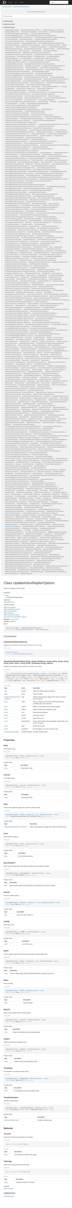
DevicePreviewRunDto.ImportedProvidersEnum (33, 215)
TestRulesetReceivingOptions (30, 513)
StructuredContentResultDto (27, 500)
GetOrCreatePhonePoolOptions (14, 337)
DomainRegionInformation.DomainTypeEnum (18, 247)
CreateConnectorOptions (38, 113)
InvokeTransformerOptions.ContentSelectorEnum (52, 368)
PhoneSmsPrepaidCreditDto (40, 454)
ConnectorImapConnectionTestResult (35, 96)
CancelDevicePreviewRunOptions (49, 67)
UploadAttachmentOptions (47, 528)
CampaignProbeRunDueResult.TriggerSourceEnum (40, 64)
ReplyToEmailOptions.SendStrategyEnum (17, 468)
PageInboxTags (25, 409)
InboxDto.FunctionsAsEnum (13, 354)
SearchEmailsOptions (46, 479)
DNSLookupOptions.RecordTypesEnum (56, 160)
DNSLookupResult (10, 162)
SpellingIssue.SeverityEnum (60, 498)
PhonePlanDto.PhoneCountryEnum (50, 443)
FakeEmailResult (32, 305)
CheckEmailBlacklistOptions (13, 81)
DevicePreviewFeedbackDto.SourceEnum (17, 209)
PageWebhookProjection (33, 422)
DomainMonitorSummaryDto (13, 239)
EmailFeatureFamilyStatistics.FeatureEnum (43, 258)
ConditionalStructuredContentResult (15, 90)
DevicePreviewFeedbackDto (50, 205)
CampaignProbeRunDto (52, 60)
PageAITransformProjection (13, 396)
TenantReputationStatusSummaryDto (49, 509)
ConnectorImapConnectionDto (13, 96)
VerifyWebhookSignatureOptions (31, 536)
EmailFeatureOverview (25, 260)
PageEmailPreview (10, 402)
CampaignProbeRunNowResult (14, 66)
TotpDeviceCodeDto (59, 515)
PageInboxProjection (45, 407)
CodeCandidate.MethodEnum (50, 86)
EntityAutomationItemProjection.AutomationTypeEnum (20, 286)
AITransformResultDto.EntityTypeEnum (45, 39)
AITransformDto (43, 32)
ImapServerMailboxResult (41, 347)
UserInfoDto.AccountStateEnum (42, 530)
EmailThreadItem (21, 279)
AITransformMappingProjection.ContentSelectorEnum (40, 35)
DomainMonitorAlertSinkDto (49, 226)
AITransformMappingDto (56, 32)
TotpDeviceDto (9, 517)
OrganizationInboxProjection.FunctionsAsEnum (49, 392)
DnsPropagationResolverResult (14, 222)
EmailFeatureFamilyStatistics (53, 256)
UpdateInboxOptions (58, 524)
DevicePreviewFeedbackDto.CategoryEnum (17, 207)
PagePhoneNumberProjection (13, 415)
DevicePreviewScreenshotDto (32, 218)
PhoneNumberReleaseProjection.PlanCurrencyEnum (53, 436)
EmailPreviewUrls (20, 275)
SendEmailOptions (50, 485)
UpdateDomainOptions (11, 524)
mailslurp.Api (8, 21)
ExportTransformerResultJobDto (59, 296)
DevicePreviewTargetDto (50, 218)
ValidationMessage (59, 534)
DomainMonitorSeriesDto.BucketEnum (32, 237)
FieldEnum (8, 699)
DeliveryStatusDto (54, 203)
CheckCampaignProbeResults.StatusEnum (17, 71)
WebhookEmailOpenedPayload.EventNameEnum (19, 551)
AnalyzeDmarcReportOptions (38, 47)
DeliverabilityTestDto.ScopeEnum (14, 201)
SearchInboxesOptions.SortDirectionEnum (17, 485)
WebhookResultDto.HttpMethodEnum (29, 570)
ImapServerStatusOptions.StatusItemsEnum (51, 349)
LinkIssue (47, 369)
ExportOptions (48, 292)
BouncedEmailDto (39, 56)
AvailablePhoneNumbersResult (43, 54)
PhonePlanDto (34, 443)
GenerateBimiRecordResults (60, 309)
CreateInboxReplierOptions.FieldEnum (16, 141)
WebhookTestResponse (12, 573)
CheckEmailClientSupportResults (14, 84)
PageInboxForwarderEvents (29, 407)
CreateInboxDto (58, 135)
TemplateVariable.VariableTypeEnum (52, 503)
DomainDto (28, 222)
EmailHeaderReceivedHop (32, 273)
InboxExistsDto (44, 354)
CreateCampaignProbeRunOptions (35, 111)
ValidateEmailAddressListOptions (57, 532)
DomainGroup (57, 222)
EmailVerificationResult (44, 281)
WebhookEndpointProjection (42, 553)
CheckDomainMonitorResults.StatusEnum (36, 77)
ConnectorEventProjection (56, 92)
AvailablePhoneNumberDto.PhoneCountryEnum (36, 52)
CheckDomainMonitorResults (13, 77)
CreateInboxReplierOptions (39, 139)
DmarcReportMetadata (35, 220)
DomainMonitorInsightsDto (48, 230)
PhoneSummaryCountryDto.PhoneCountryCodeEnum (38, 458)
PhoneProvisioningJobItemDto (38, 453)
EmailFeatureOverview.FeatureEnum (15, 262)
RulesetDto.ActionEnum (12, 471)
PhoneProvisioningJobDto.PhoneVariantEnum (47, 451)
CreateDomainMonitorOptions (44, 132)
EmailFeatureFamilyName (12, 256)
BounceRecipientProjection (25, 56)
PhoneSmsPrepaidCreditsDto (43, 456)
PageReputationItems (11, 417)
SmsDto (7, 494)
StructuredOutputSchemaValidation (38, 502)
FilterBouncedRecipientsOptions (48, 305)
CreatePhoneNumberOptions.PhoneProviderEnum (54, 145)
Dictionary (7, 732)
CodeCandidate (35, 86)
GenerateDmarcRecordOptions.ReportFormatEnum (20, 317)
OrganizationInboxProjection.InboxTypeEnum (18, 394)
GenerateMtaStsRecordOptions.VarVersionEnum (46, 322)
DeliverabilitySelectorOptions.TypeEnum (16, 190)
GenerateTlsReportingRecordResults (49, 334)
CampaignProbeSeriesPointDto (14, 67)
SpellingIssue (47, 498)
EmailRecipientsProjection (56, 275)
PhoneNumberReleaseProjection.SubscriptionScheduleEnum (22, 437)
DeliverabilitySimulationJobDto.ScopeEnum (17, 194)
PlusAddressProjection (22, 462)
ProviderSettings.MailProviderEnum (52, 462)
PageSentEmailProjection (51, 417)
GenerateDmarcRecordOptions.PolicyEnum (42, 315)
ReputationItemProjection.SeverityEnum (46, 469)
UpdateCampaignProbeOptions (14, 520)
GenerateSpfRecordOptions (59, 324)
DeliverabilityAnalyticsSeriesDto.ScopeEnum (46, 169)
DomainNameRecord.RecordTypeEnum (16, 241)
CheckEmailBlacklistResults (31, 81)
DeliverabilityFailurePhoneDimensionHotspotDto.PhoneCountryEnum (25, 184)
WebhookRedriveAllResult (36, 568)
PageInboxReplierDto (59, 407)
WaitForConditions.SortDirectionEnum (51, 537)
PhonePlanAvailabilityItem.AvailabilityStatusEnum (19, 441)
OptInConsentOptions (43, 385)
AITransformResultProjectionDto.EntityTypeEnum (39, 41)
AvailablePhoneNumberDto (13, 52)
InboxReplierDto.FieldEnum (24, 364)
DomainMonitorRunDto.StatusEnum (52, 232)
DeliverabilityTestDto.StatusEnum (35, 201)
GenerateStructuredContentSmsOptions (16, 332)
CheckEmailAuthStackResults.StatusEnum (55, 79)
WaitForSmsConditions (57, 539)
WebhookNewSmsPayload (41, 564)
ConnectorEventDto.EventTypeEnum (15, 92)
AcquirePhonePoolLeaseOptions (30, 45)
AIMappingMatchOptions (12, 32)
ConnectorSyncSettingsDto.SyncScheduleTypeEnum (20, 101)
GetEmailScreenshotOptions (43, 335)
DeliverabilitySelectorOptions (13, 188)
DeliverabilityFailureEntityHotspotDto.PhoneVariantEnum (21, 179)
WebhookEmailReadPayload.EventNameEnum (18, 553)
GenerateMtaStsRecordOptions (40, 320)
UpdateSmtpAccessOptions (30, 528)
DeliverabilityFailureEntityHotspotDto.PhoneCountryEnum (44, 177)
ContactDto (53, 101)
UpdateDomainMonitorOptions (46, 522)
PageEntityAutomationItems (13, 403)
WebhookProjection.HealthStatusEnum (16, 568)
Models (22, 2)
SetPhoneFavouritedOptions (42, 492)
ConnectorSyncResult (30, 100)
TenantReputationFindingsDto (13, 507)
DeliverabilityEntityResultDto (58, 171)
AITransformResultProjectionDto (14, 41)
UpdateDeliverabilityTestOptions (34, 520)
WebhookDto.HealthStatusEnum (14, 549)
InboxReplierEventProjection (42, 364)
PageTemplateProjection (12, 420)
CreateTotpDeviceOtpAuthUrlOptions (15, 158)
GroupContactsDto (39, 337)
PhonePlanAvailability (11, 439)
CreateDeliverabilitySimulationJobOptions (32, 118)
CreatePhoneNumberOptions (13, 143)
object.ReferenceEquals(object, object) (15, 617)
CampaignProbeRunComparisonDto (33, 60)
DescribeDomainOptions (12, 205)
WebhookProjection (38, 566)
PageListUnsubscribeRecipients (41, 409)
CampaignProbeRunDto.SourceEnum (16, 62)
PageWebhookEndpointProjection (14, 422)
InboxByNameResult (29, 352)
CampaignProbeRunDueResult (14, 64)
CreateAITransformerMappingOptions (37, 103)
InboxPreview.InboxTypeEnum (56, 362)
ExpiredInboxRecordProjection (25, 292)
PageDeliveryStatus (40, 400)
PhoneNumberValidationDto (50, 437)
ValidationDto (48, 534)
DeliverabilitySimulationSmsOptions (39, 200)
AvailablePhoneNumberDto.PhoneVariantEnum (18, 54)
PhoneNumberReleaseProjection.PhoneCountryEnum (20, 436)
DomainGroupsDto (27, 224)
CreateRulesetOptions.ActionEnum (30, 154)
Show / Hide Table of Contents (36, 11)
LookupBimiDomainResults (53, 371)
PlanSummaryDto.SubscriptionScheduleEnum (54, 460)
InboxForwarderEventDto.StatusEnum (52, 356)
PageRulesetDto (24, 417)
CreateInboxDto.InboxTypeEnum (14, 137)
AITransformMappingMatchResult (40, 33)
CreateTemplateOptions (12, 156)
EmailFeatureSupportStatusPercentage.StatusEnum (20, 271)
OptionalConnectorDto (43, 386)
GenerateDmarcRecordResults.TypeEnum (17, 320)
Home (10, 2)
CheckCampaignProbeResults (54, 69)
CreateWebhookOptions (53, 158)
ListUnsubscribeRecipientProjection (15, 371)
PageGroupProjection (33, 405)
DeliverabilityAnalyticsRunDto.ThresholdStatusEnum (20, 167)
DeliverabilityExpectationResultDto (52, 175)
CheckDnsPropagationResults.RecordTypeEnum (19, 75)
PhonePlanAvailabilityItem (59, 439)
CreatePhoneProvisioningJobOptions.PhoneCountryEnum (22, 150)
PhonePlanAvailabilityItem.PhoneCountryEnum (49, 441)
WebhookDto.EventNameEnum (54, 547)
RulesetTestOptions (58, 471)
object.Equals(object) (10, 607)
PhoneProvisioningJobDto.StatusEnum (16, 453)
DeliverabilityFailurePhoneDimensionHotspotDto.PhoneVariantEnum (25, 186)
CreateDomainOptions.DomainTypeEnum (17, 133)
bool (5, 718)
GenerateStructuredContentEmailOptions (17, 330)
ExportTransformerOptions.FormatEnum (55, 294)
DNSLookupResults (46, 162)
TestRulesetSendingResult (12, 515)
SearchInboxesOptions (37, 481)
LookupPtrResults (56, 377)
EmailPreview (9, 275)
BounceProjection (10, 56)
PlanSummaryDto (10, 460)
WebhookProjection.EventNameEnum (57, 566)
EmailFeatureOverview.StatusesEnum (39, 262)
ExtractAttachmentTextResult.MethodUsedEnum (19, 301)
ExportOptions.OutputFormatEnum (15, 294)
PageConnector (64, 398)
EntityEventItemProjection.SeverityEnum (43, 288)
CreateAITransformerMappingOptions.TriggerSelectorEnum (22, 109)
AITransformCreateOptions (29, 32)
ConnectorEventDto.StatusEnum (37, 92)
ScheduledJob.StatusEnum (23, 473)
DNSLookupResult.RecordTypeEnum (28, 162)
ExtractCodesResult (33, 303)
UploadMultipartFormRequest (13, 530)
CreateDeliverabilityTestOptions (54, 118)
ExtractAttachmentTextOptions (13, 300)
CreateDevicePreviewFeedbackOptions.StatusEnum (20, 126)
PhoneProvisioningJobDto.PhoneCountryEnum (18, 451)
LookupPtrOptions (44, 377)
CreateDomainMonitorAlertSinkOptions (16, 130)
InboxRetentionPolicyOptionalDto (56, 366)
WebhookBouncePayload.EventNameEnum (34, 543)
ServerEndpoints (10, 492)
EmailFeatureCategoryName (29, 254)
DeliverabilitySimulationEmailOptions (40, 190)
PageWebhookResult (48, 422)
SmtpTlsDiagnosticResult (26, 498)
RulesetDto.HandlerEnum (28, 471)
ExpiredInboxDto (10, 292)
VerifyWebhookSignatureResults (52, 536)
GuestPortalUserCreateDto (23, 339)
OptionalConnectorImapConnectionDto (16, 388)
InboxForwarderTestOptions (61, 358)
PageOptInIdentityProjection (30, 411)
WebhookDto (40, 547)
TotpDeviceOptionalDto (22, 517)
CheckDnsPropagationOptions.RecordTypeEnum (19, 73)
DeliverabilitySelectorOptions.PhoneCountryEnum (37, 188)
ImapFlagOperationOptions (26, 343)
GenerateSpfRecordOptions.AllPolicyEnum (17, 326)
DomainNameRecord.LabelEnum (46, 239)
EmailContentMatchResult (58, 252)
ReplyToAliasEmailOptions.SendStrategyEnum (18, 466)
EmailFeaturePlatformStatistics (38, 264)
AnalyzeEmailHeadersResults (32, 49)
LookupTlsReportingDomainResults (15, 381)
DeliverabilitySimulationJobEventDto (43, 196)
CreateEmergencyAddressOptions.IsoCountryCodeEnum (21, 135)
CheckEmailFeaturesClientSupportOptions (38, 84)
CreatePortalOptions (46, 152)
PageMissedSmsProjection (13, 411)
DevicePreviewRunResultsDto (13, 218)
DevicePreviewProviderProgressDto (35, 211)
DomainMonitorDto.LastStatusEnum (28, 230)
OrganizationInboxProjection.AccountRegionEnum (19, 392)
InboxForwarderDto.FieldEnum (14, 356)
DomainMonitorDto (10, 230)
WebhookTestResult (26, 573)
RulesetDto (62, 469)
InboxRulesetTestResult (12, 368)
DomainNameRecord (29, 239)
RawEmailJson (9, 464)
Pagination (8, 424)
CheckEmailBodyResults (37, 83)
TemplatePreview (10, 503)
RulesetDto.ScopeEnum (44, 471)
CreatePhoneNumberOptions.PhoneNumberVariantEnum (21, 145)
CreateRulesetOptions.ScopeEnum (52, 154)
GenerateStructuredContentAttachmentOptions (43, 328)
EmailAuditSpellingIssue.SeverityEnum (42, 251)
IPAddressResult (24, 341)
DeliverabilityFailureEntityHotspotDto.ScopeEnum (54, 179)
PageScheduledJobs (37, 417)
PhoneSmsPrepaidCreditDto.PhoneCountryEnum (19, 456)
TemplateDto (54, 502)
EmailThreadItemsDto (55, 279)
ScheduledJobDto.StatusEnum (54, 473)
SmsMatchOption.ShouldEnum (50, 494)
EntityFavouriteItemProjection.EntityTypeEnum (37, 290)
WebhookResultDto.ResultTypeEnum (52, 570)
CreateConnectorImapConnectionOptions (17, 113)
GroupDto (49, 337)
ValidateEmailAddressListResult (14, 534)
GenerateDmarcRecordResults (44, 318)
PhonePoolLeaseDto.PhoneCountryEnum (54, 445)
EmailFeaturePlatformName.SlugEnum (16, 264)
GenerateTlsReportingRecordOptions (41, 332)
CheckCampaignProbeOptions (34, 69)
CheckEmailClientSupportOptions (56, 83)
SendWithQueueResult (50, 488)
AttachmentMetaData (63, 49)
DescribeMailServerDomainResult (30, 205)
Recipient (18, 464)
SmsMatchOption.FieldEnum (31, 494)
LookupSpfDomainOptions (12, 379)
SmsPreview (65, 494)
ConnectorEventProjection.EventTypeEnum (17, 94)
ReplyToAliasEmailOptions (53, 464)
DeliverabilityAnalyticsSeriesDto (46, 167)
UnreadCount (29, 519)
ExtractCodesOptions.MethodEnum (15, 303)
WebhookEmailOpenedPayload (52, 549)
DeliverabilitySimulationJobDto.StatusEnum (44, 194)
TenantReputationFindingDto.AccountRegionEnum (38, 505)
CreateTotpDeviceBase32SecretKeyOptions (33, 156)
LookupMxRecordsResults (29, 377)
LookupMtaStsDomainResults (51, 375)
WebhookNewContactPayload (45, 560)
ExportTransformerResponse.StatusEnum (35, 296)
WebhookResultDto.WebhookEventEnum (17, 571)
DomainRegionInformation (12, 245)
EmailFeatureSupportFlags (41, 266)
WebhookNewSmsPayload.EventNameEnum (18, 566)
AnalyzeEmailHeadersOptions (13, 49)
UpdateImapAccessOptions (43, 524)
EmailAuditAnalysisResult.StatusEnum (32, 249)
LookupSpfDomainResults (29, 379)
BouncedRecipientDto (53, 56)
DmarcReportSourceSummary (52, 220)
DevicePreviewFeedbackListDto (14, 211)
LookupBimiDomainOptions (35, 371)
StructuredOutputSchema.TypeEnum (15, 502)
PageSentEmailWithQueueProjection (15, 419)
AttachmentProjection (11, 50)
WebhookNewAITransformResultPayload (17, 556)
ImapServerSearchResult (12, 349)
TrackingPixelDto (35, 517)
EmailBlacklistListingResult (41, 252)
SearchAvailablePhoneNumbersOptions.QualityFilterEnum (22, 479)
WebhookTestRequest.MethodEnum (55, 571)
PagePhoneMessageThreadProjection (42, 413)
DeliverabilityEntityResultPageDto (14, 175)
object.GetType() (8, 613)
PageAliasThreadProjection (60, 396)
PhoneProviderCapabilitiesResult (56, 447)
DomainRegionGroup (11, 243)
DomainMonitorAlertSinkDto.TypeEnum (48, 228)
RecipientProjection (28, 464)
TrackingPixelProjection (49, 517)
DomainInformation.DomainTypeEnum (16, 226)
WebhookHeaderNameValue (39, 554)
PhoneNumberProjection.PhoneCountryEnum (18, 434)
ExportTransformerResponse (13, 296)
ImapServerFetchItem (24, 345)
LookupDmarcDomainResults (13, 375)
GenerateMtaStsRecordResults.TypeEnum (37, 324)
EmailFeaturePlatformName (60, 262)
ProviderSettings (36, 462)
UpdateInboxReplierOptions (21, 6)
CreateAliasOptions (46, 109)
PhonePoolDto (22, 445)
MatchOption (31, 381)
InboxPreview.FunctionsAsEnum (36, 362)
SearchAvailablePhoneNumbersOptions (16, 475)
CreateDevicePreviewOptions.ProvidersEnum (18, 128)
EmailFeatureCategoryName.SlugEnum (50, 254)
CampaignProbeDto (26, 58)
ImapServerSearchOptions (59, 347)
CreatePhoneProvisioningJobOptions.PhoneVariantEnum (21, 152)
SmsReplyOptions (20, 496)
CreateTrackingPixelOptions (36, 158)
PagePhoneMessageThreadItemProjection (17, 413)
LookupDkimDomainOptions (13, 373)
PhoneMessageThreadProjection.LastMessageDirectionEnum (23, 428)
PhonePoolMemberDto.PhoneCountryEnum (32, 447)
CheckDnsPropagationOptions (40, 71)
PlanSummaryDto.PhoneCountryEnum (28, 460)
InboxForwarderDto (56, 354)
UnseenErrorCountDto (41, 519)
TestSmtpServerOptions (29, 515)
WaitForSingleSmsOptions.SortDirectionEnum (35, 539)
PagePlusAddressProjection (56, 415)
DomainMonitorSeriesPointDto (54, 237)
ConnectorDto (32, 90)
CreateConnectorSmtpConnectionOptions (17, 115)
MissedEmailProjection (32, 383)
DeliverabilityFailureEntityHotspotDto (15, 177)
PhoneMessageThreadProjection (52, 426)
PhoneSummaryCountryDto (13, 458)
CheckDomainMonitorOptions (43, 75)
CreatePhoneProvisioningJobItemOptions (17, 149)
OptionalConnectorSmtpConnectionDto (40, 388)
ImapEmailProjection (11, 343)
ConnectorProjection (54, 96)
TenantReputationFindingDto (13, 505)
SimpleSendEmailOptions (59, 492)
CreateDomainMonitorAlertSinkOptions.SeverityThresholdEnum (47, 130)
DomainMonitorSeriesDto (12, 237)
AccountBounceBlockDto (12, 45)
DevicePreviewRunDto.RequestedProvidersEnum (19, 217)
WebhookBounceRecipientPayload (58, 543)
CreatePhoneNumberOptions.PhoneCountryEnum (38, 143)
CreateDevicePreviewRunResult (42, 128)
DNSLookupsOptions (60, 162)
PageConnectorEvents (11, 400)
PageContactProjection (26, 400)
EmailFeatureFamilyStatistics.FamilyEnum (17, 258)
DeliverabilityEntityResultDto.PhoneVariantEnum (49, 173)
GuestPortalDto (9, 339)
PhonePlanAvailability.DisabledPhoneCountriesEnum (34, 439)
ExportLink (39, 292)
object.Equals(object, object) (12, 609)
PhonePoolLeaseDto (35, 445)
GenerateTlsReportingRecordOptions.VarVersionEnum (21, 334)
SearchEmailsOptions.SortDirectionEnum (17, 481)
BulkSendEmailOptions (11, 58)
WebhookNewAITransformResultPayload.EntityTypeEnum (47, 556)
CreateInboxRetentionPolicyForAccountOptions (43, 141)
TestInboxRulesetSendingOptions (14, 511)
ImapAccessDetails (62, 341)
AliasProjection (9, 47)
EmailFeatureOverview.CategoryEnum (45, 260)
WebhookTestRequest (37, 571)
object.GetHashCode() (10, 611)
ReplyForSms (40, 464)
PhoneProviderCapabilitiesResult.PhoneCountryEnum (20, 449)
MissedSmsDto (45, 383)
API (16, 2)
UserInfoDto (27, 530)
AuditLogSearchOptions (50, 50)
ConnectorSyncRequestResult (13, 100)
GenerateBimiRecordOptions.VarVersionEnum (36, 309)
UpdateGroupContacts (26, 524)
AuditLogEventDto (24, 50)
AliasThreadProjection (21, 47)
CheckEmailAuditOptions (57, 77)
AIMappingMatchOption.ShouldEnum (53, 30)
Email (51, 247)
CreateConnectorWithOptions (52, 117)
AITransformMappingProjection (14, 35)
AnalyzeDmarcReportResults (57, 47)
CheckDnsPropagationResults (44, 73)
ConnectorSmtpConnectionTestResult (55, 98)
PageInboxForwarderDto (12, 407)
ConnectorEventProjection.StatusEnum (43, 94)
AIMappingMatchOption (12, 30)
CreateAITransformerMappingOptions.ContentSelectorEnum (22, 105)
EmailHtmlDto (46, 273)
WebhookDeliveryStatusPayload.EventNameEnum (19, 547)
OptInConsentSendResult (59, 385)
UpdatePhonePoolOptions (12, 528)
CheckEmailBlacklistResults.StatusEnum (53, 81)
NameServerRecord (10, 385)
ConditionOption (9, 88)
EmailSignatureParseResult (39, 277)
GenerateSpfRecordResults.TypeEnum (16, 328)
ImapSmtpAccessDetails (28, 351)
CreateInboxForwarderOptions (34, 137)
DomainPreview (34, 241)
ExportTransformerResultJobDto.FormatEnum (18, 298)
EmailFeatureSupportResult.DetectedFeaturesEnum (20, 269)
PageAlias (47, 396)
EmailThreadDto (9, 279)
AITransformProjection (11, 39)
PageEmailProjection (24, 402)
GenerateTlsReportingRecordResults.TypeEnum (19, 335)
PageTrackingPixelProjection (29, 420)
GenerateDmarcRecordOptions (39, 311)
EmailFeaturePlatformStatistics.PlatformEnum (18, 266)
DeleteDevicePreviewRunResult (14, 164)
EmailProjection (31, 275)
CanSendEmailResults (31, 67)
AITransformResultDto (26, 39)
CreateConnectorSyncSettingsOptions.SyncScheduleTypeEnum (23, 117)
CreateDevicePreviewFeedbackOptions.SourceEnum (53, 124)
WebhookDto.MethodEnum (33, 549)
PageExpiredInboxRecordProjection (15, 405)
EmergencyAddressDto (37, 283)
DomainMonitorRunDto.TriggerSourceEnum (17, 234)
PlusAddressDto (9, 462)
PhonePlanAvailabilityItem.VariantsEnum (16, 443)
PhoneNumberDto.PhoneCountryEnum (16, 430)
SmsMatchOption (16, 494)
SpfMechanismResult (11, 500)
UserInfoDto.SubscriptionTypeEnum (35, 532)
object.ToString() (8, 1188)
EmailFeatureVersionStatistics (45, 271)
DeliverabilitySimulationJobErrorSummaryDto (18, 196)
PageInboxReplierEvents (12, 409)
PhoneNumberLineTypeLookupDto (39, 432)
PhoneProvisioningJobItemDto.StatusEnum (17, 454)
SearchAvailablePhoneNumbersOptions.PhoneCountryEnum (47, 475)
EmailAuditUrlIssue (60, 251)
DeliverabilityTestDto (58, 200)
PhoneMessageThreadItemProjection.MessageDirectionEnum (23, 426)
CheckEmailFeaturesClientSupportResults (17, 86)
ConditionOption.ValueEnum (45, 88)
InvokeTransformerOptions (28, 368)
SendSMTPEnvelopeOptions (34, 488)
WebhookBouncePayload (12, 543)
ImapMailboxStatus (10, 345)
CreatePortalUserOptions (60, 152)
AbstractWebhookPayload (29, 43)
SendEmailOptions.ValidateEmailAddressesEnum (43, 486)
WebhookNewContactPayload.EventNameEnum (19, 562)
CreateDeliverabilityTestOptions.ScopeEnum (18, 120)
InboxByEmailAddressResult (13, 352)
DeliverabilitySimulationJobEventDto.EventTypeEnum (20, 198)
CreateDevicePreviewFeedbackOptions (43, 120)
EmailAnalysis (58, 247)
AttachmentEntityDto (49, 49)
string (5, 694)
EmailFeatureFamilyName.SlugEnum (32, 256)
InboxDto (39, 352)
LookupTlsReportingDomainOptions (49, 379)
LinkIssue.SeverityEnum (58, 369)
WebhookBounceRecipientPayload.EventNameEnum (20, 545)
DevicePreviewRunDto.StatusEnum (45, 217)
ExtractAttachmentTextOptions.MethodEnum (37, 300)
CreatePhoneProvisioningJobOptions (41, 149)
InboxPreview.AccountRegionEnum (15, 362)
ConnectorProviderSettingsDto (14, 98)
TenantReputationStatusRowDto (33, 507)
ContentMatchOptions (11, 103)
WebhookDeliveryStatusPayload (47, 545)
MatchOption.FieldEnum (43, 381)
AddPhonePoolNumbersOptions (51, 45)
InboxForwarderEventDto (31, 356)
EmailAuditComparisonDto (53, 249)
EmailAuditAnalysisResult (12, 249)
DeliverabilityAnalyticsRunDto (59, 164)
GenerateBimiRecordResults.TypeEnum (16, 311)
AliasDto (64, 45)
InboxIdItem (25, 360)
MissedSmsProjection (58, 383)
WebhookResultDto (10, 570)
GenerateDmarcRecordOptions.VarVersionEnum (19, 318)
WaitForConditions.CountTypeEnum (27, 537)
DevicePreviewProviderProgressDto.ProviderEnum (19, 213)
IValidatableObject (9, 602)
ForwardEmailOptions (48, 307)
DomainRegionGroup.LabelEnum (28, 243)
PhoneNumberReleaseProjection (42, 434)
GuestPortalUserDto (39, 339)
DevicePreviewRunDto (11, 215)
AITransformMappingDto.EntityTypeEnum (17, 33)
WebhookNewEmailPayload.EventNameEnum (18, 564)
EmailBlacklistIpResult (25, 252)
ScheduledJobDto (38, 473)
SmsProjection (9, 496)
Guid (5, 691)
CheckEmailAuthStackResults (32, 79)
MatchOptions (9, 383)
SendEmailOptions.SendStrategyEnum (16, 486)
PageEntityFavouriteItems (45, 403)
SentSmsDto (43, 490)
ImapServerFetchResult (39, 345)
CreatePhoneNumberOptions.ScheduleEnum (18, 147)
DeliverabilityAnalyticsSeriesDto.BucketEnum (18, 169)
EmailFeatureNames (11, 260)
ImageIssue (34, 341)
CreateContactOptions (11, 118)
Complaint (64, 86)
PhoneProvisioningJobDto (45, 449)
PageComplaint (53, 398)
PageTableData (61, 419)
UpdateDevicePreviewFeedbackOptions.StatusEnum (20, 522)
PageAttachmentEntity (11, 398)
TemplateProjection (22, 503)
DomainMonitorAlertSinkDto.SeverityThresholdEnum (20, 228)
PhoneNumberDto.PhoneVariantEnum (40, 430)
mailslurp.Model (6, 6)
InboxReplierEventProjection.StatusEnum (17, 366)
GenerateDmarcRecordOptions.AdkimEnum (17, 313)
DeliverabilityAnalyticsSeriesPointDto (15, 171)
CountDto (22, 103)
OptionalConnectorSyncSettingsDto (15, 390)
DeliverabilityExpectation (33, 175)
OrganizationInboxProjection (35, 390)
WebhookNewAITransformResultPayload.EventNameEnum (22, 558)
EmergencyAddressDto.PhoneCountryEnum (18, 285)
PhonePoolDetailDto (11, 445)
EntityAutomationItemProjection (55, 285)
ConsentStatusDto (42, 101)
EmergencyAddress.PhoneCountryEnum (16, 283)
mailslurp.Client (9, 24)
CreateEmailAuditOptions (38, 133)
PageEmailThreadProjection (40, 402)
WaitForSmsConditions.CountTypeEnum (16, 541)
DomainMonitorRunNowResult (45, 235)
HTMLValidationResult (11, 341)
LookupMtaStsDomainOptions (32, 375)
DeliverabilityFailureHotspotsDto (14, 181)
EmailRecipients (42, 275)
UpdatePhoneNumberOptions (55, 526)
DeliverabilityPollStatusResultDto (55, 186)
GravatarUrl (28, 337)
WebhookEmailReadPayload (44, 551)
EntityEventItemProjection (45, 286)
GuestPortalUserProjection (54, 339)
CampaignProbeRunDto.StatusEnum (39, 62)
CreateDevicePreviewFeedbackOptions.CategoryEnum (21, 122)
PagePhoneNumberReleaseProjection (35, 415)
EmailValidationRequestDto (28, 281)
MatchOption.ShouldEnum (60, 381)
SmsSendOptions (32, 496)
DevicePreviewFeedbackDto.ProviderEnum (44, 207)
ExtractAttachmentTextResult (60, 300)
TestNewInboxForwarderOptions (35, 511)
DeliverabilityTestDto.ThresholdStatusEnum (17, 203)
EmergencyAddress (58, 281)
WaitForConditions (10, 537)
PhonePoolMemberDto (11, 447)
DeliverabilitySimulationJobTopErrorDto (16, 200)
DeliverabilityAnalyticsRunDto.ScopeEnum (17, 166)
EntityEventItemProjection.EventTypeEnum (17, 288)
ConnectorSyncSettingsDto (46, 100)
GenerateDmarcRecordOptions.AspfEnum (44, 313)
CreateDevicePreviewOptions (45, 126)
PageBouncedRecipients (40, 398)
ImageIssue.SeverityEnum (47, 341)
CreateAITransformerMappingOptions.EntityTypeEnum (21, 107)
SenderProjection (10, 490)
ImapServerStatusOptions (28, 349)
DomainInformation (39, 224)
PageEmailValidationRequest (58, 402)
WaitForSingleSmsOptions (12, 539)
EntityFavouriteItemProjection (13, 290)
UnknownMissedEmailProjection (14, 519)
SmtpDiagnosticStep (11, 498)
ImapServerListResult (26, 347)
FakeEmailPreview (20, 305)
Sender (61, 488)
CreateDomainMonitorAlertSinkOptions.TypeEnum (19, 132)
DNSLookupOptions (37, 160)
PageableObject (61, 422)
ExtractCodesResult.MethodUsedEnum (52, 303)
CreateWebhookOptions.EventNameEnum (17, 160)
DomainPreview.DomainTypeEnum (51, 241)
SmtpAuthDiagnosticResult (60, 496)
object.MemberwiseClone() (11, 615)
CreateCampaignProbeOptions (14, 111)
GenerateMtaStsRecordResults (14, 324)
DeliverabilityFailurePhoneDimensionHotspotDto (19, 183)
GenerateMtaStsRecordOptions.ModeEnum (17, 322)
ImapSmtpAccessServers (44, 351)
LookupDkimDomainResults (31, 373)
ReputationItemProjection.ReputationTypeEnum (19, 469)
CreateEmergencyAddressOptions (57, 133)
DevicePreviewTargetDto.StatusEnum (16, 220)
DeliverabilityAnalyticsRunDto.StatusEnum (43, 166)
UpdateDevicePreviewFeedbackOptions (56, 520)
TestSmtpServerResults (44, 515)
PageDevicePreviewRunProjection (58, 400)
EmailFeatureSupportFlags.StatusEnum (16, 268)
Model (16, 619)
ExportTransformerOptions (34, 294)
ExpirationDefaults (58, 290)
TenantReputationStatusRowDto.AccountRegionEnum (20, 509)
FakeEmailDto (9, 305)
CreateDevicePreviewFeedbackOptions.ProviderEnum (20, 124)
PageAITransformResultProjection (32, 396)
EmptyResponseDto (38, 285)
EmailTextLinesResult (55, 277)
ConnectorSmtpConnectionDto (33, 98)
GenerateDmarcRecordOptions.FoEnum (16, 315)
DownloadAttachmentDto (40, 247)
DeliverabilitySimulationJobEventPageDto (50, 198)
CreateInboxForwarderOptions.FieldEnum (17, 139)
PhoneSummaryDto (61, 458)
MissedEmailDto (19, 383)
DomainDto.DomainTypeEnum (42, 222)
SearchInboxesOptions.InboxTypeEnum (43, 483)
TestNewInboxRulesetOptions (55, 511)
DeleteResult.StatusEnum (42, 164)
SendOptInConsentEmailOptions (14, 488)
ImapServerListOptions (11, 347)
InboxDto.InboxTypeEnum (30, 354)
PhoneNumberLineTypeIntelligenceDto (16, 432)
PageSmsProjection (50, 419)
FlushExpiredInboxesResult (32, 307)
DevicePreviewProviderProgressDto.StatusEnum (50, 213)
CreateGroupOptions (46, 135)
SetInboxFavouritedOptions (24, 492)
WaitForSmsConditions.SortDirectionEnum (42, 541)
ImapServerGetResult (54, 345)
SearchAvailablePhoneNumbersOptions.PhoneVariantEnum (22, 477)
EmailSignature (24, 277)
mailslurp (12, 619)
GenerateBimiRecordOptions (13, 309)
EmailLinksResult (57, 273)
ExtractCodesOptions (41, 301)
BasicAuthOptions (59, 54)
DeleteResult (29, 164)
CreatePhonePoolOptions (40, 147)
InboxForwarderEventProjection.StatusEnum (38, 358)
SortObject (38, 498)
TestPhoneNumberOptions (12, 513)
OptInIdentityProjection (11, 386)
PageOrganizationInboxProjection (50, 411)
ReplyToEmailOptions (40, 466)
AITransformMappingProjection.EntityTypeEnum (19, 37)
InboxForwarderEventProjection (14, 358)
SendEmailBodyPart (37, 485)
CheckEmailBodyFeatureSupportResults (16, 83)
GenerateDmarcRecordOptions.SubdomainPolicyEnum (53, 317)
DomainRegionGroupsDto (47, 243)
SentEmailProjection (32, 490)
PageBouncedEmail (25, 398)
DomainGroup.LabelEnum (12, 224)
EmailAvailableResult (11, 252)
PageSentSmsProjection (35, 419)
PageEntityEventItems (29, 403)
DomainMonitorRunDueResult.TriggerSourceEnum (19, 235)
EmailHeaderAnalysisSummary (14, 273)
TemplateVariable (35, 503)
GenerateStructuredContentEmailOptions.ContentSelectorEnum (49, 330)
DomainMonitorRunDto (33, 232)
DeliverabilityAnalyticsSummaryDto (38, 171)
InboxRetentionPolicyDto (38, 366)
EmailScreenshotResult (12, 277)
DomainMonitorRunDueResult (41, 234)
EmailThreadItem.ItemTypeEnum (37, 279)
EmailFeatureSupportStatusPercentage (48, 269)
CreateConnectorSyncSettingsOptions (42, 115)
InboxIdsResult (35, 360)
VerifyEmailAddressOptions (13, 536)
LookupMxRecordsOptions (12, 377)
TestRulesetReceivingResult (49, 513)
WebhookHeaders (54, 554)
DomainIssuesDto (34, 226)
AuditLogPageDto (36, 50)
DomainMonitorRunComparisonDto (15, 232)
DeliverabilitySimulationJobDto (37, 192)
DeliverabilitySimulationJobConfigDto (15, 192)
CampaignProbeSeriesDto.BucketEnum (53, 66)
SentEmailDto (21, 490)
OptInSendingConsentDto (27, 386)
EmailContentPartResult (12, 254)
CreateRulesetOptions (11, 154)
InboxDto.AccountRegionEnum (53, 352)
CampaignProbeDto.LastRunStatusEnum (45, 58)
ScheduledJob (9, 473)
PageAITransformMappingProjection (43, 394)
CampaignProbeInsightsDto (13, 60)
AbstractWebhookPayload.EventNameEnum (51, 43)
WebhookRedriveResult (53, 568)
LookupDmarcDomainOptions (49, 373)
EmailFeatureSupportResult (38, 268)
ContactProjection (63, 101)
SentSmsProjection (54, 490)
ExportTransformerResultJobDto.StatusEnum (46, 298)
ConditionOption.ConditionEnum (25, 88)
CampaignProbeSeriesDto (32, 66)
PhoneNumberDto (48, 428)
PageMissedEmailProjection (60, 409)
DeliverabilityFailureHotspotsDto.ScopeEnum (38, 181)
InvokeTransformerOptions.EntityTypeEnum (17, 369)
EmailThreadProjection (11, 281)
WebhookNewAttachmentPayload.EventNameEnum (20, 560)
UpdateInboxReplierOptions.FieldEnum (34, 526)
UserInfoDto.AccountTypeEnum (14, 532)
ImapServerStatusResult (12, 351)
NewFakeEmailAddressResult (27, 385)
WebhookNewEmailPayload (43, 562)
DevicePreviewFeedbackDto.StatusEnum (43, 209)
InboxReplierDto (9, 364)
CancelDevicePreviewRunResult (14, 69)
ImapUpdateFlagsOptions (60, 351)
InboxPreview (45, 360)
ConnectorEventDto (43, 90)
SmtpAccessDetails (45, 496)
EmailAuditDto (9, 251)
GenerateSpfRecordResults (40, 326)
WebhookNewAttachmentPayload (51, 558)
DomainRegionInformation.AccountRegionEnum (36, 245)
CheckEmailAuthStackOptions (13, 79)
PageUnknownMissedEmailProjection (50, 420)
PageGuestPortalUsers (48, 405)
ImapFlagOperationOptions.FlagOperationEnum (50, 343)
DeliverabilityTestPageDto (39, 203)
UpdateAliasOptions (55, 519)
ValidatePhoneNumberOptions (34, 534)
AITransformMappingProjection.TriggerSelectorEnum (50, 37)
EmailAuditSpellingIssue (22, 251)
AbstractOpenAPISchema (12, 43)
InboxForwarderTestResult (12, 360)
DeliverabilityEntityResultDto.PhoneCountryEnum (19, 173)
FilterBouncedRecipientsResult (14, 307)
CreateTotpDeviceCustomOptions (57, 156)
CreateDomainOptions (61, 132)
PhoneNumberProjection (58, 432)
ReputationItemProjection (38, 468)
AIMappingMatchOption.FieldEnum (30, 30)
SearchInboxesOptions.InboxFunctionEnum (17, 483)
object (7, 595)
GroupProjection (58, 337)
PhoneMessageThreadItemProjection (23, 424)
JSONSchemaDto (37, 369)
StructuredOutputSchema (44, 500)
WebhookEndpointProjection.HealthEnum (17, 554)
